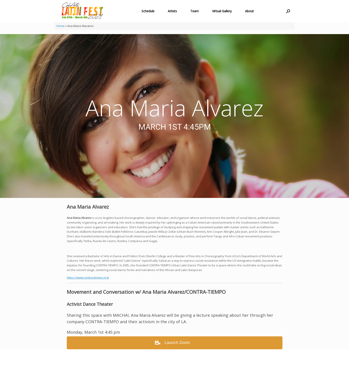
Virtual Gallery (222, 11)
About (249, 11)
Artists (172, 11)
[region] (174, 116)
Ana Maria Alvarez (174, 108)
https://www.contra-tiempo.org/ (88, 277)
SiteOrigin (171, 363)
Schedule (148, 11)
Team (194, 11)
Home (61, 26)
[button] (288, 11)
